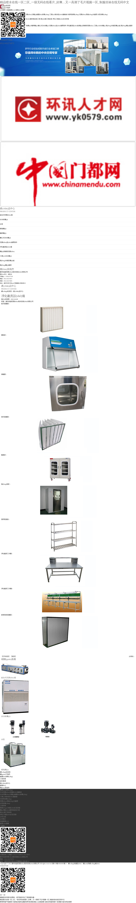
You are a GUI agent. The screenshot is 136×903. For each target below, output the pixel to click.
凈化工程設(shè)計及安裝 (8, 814)
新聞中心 (3, 785)
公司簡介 (3, 819)
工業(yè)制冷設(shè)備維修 (8, 796)
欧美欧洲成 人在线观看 (36, 902)
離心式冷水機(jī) (5, 238)
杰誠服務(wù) (4, 821)
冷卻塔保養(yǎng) (6, 799)
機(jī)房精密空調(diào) (7, 251)
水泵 (1, 224)
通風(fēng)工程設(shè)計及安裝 (10, 808)
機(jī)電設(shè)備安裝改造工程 (10, 810)
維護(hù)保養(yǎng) (6, 776)
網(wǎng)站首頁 (6, 291)
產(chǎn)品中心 (5, 783)
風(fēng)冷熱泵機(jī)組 (7, 260)
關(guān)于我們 (5, 774)
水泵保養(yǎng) (5, 803)
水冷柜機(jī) (4, 219)
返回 (13, 656)
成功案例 (3, 781)
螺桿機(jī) (3, 233)
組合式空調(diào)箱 (6, 215)
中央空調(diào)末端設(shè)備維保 (11, 792)
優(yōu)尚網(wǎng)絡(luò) (91, 863)
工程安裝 (3, 779)
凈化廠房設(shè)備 (6, 247)
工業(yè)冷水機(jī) (6, 256)
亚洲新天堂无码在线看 (64, 902)
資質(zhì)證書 (4, 823)
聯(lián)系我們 (4, 788)
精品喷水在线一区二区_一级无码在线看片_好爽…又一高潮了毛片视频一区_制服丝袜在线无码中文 (64, 2)
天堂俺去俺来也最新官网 (20, 902)
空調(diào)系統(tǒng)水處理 (9, 801)
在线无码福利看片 (50, 902)
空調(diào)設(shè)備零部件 (8, 242)
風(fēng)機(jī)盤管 (6, 265)
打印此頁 (6, 656)
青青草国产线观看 (6, 902)
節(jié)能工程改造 (6, 812)
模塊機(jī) (3, 228)
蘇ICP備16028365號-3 (59, 863)
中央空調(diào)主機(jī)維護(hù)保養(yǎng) (13, 794)
